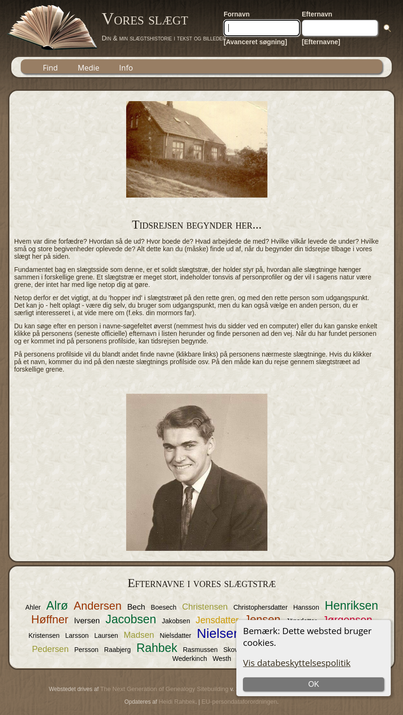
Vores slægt (145, 18)
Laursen (106, 635)
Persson (86, 649)
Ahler (33, 607)
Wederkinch (189, 658)
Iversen (87, 620)
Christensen (205, 607)
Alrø (57, 605)
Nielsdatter (175, 635)
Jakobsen (176, 621)
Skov (230, 649)
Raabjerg (117, 649)
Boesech (163, 607)
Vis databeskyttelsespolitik (296, 662)
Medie (88, 68)
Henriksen (351, 605)
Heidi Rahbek (177, 701)
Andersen (97, 605)
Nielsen (219, 633)
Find (50, 68)
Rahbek (157, 647)
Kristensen (43, 635)
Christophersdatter (261, 607)
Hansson (306, 607)
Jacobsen (130, 619)
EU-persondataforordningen (239, 701)
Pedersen (50, 649)
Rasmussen (200, 649)
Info (126, 68)
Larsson (77, 635)
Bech (136, 607)
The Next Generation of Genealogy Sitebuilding (164, 688)
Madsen (139, 635)
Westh (222, 658)
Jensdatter (217, 620)
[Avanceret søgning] (255, 42)
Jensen (262, 619)
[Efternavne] (321, 42)
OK (313, 684)
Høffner (49, 619)
